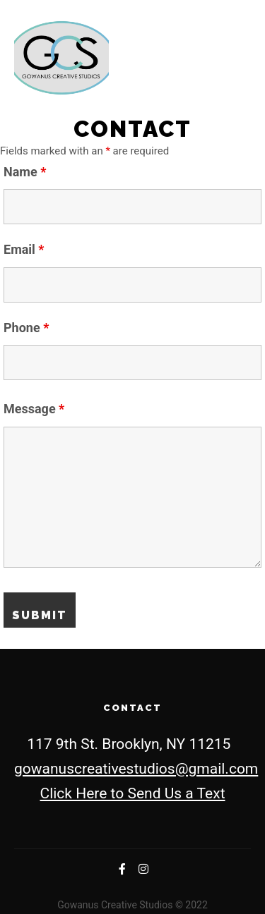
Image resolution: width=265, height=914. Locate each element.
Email (24, 249)
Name (25, 171)
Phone (26, 327)
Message (34, 408)
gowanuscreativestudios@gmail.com (136, 768)
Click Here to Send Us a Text (132, 793)
